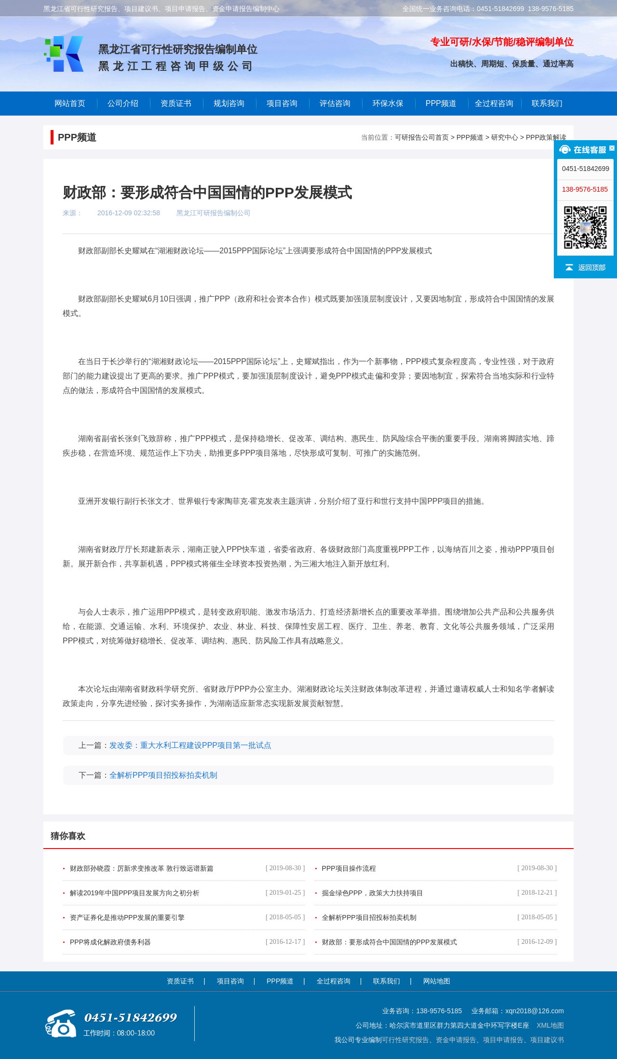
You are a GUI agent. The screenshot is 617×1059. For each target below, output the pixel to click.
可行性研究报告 (405, 1040)
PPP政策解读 (546, 137)
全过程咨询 (494, 103)
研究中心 (504, 137)
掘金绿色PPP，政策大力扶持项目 (439, 893)
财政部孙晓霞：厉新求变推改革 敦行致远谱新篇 (187, 868)
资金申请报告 (456, 1040)
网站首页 (69, 103)
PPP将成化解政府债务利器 (187, 942)
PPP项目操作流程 (439, 868)
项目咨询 (282, 103)
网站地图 (436, 981)
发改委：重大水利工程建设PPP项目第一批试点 (190, 745)
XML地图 (550, 1025)
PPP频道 (441, 103)
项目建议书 (547, 1040)
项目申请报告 (503, 1040)
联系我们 (547, 103)
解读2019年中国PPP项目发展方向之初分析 (187, 893)
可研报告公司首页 (422, 137)
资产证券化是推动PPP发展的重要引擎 (187, 917)
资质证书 (180, 981)
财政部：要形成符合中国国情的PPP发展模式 (439, 942)
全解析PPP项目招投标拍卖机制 (163, 775)
